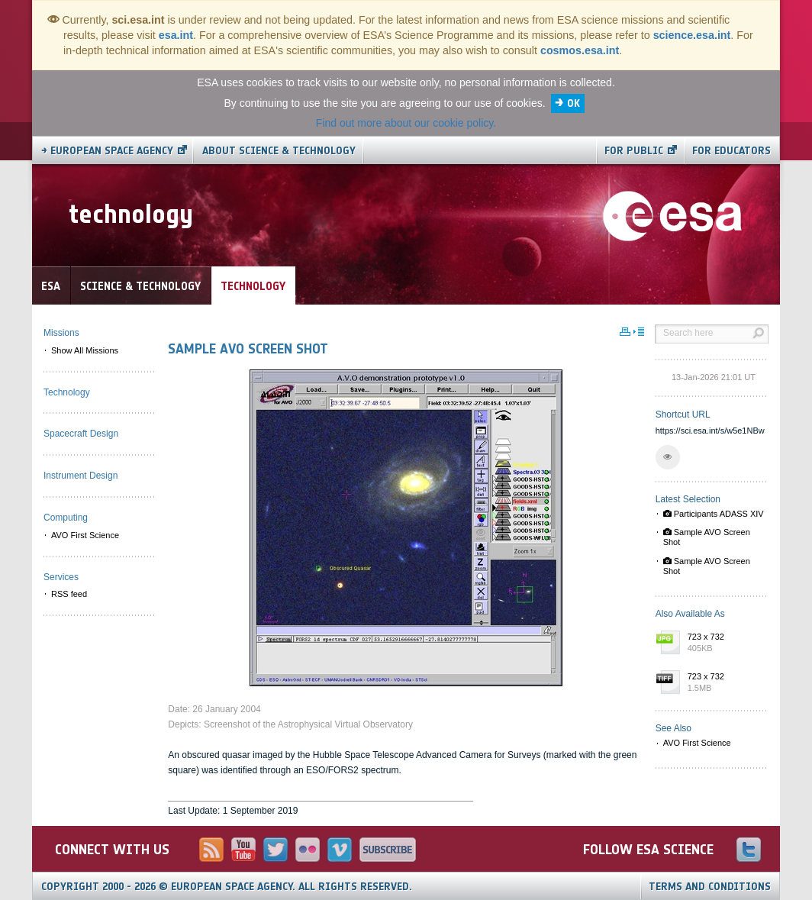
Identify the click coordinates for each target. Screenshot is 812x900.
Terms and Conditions (710, 886)
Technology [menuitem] (67, 392)
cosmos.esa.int (579, 50)
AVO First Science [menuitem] (85, 535)
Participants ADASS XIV (713, 513)
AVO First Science (697, 742)
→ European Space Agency (107, 150)
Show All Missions (84, 350)
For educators (731, 150)
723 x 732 (724, 643)
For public (633, 150)
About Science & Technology (279, 150)
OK (573, 103)
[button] (668, 457)
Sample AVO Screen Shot (706, 537)
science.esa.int (692, 35)
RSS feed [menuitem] (69, 593)
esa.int (176, 35)
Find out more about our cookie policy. (406, 123)
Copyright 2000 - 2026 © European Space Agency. (226, 886)
